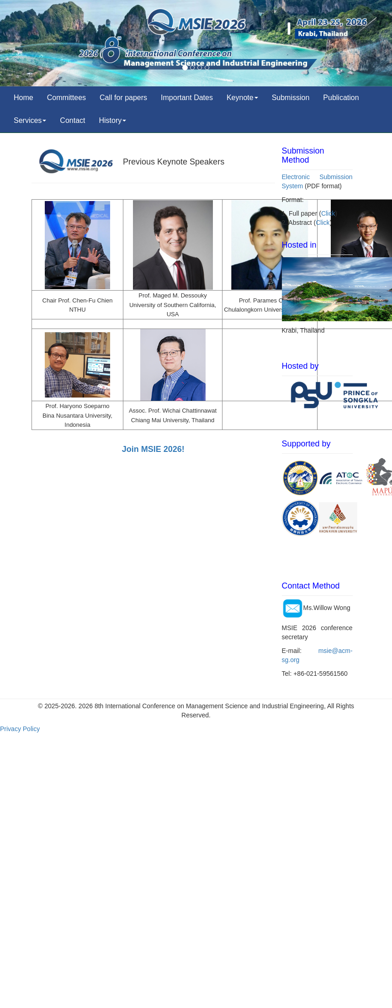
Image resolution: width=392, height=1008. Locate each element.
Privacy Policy (20, 728)
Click (328, 213)
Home (23, 97)
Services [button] (30, 120)
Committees (66, 97)
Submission (291, 97)
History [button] (113, 120)
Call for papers (123, 97)
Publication (341, 97)
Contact (72, 120)
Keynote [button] (242, 97)
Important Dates (187, 97)
